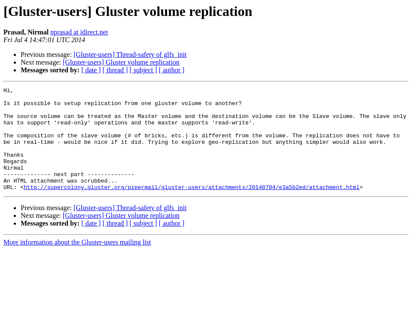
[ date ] (91, 70)
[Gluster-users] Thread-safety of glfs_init (130, 54)
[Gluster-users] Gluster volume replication (121, 62)
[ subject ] (143, 70)
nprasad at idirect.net (79, 32)
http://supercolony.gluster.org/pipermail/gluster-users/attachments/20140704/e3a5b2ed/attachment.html (191, 207)
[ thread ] (115, 70)
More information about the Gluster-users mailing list (77, 263)
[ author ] (172, 70)
